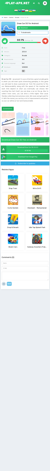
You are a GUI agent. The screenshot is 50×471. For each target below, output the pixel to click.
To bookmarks (24, 32)
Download (23, 28)
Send (9, 284)
